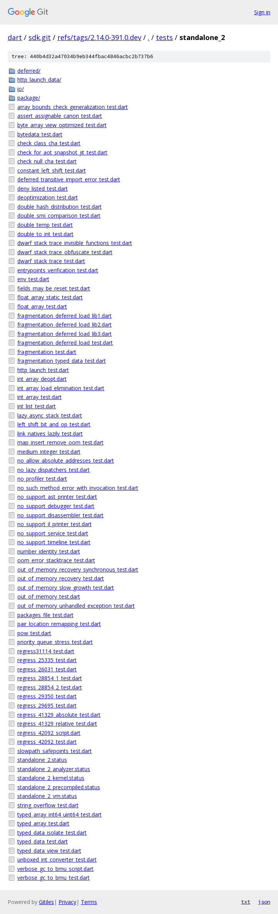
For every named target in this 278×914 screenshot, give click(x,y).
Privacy (67, 902)
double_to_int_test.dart (45, 234)
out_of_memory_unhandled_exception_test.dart (76, 605)
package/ (28, 97)
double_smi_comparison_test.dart (58, 215)
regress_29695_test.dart (47, 705)
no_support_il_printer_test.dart (54, 524)
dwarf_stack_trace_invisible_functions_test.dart (74, 243)
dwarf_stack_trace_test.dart (51, 261)
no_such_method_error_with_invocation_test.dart (77, 487)
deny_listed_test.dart (42, 188)
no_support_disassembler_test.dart (60, 515)
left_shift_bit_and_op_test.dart (53, 424)
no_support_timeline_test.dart (53, 542)
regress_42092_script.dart (48, 732)
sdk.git (39, 37)
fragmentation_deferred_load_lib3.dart (64, 333)
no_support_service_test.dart (52, 533)
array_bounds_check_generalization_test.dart (72, 107)
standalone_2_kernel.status (50, 778)
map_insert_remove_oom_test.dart (60, 442)
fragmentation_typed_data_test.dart (61, 360)
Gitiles (46, 902)
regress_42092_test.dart (47, 741)
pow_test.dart (34, 633)
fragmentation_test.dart (46, 352)
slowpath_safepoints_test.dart (54, 751)
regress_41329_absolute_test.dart (58, 714)
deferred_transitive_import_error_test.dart (68, 179)
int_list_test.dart (36, 406)
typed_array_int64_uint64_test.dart (59, 814)
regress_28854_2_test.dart (49, 687)
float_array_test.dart (42, 306)
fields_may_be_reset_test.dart (53, 288)
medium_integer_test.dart (48, 451)
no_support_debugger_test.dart (55, 506)
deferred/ (28, 70)
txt (245, 901)
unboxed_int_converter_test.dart (57, 859)
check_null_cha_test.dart (47, 161)
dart (15, 37)
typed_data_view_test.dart (49, 850)
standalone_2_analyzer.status (53, 769)
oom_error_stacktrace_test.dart (56, 560)
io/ (20, 88)
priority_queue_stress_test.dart (55, 642)
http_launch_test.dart (43, 370)
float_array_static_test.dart (50, 297)
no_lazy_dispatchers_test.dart (53, 469)
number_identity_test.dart (48, 551)
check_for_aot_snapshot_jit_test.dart (62, 152)
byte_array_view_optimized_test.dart (62, 125)
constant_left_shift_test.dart (51, 170)
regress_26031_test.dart (47, 669)
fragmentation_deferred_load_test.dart (65, 342)
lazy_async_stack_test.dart (49, 415)
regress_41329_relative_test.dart (57, 723)
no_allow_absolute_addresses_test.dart (65, 460)
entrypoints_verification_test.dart (57, 270)
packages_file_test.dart (45, 615)
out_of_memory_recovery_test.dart (60, 578)
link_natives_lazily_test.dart (50, 433)
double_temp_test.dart (45, 224)
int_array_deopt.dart (42, 378)
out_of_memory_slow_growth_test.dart (65, 587)
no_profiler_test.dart (42, 478)
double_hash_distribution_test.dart (59, 206)
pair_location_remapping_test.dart (59, 623)
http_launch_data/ (39, 79)
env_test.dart (33, 279)
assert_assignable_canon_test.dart (59, 115)
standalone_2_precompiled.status (58, 787)
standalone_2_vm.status (47, 796)
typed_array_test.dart (43, 823)
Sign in (262, 12)
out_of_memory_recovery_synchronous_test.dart (77, 569)
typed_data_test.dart (42, 841)
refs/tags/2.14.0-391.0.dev (99, 37)
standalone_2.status (42, 759)
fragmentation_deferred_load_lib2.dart (64, 324)
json (264, 901)
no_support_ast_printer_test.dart (57, 496)
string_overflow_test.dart (48, 805)
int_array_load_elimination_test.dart (60, 388)
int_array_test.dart (39, 397)
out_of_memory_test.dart (48, 596)
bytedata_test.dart (39, 134)
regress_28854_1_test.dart (49, 678)
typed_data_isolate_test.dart (52, 832)
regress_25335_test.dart (47, 660)
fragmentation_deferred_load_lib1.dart (64, 315)
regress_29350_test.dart (47, 696)
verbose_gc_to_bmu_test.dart (53, 877)
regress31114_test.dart (45, 651)
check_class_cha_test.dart (48, 143)
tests (164, 37)
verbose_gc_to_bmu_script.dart (55, 868)
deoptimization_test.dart (47, 197)
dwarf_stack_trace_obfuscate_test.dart (64, 252)
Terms (89, 902)
